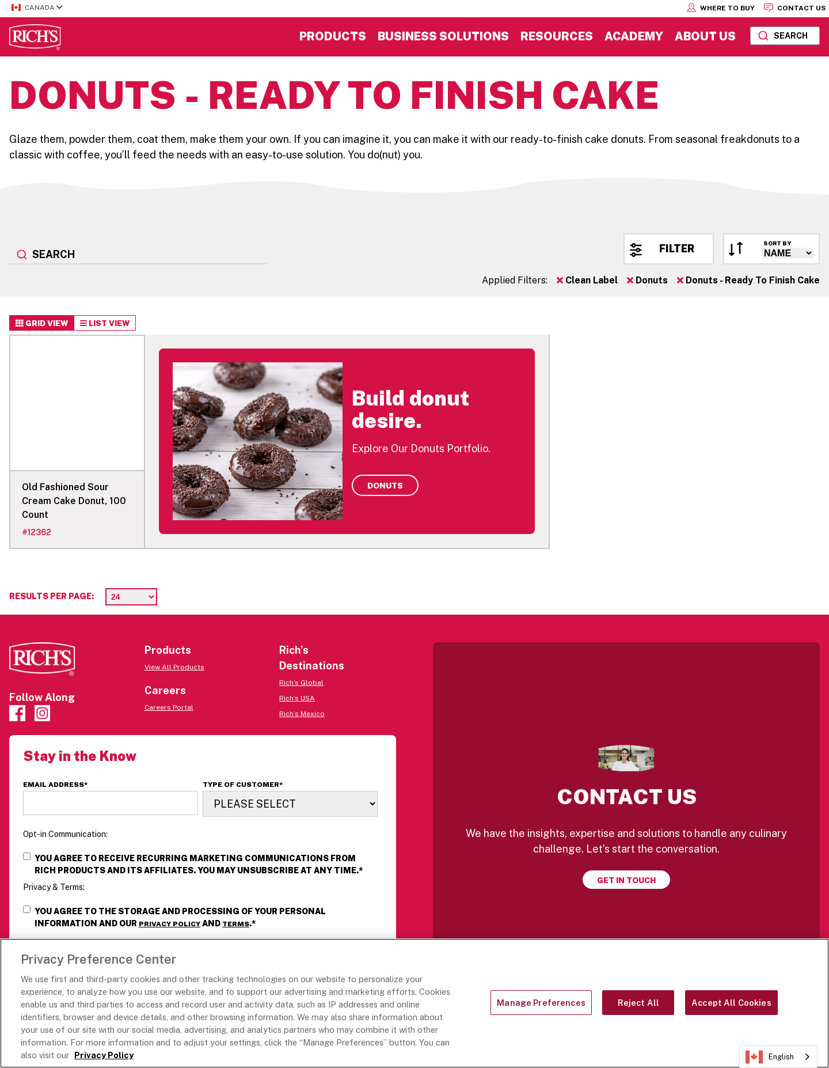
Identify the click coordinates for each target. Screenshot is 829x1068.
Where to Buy (721, 7)
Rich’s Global (301, 683)
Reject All (638, 1003)
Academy (633, 36)
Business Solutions (443, 36)
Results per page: (51, 596)
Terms (235, 924)
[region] (414, 1003)
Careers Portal (168, 707)
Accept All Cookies (731, 1003)
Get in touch (626, 880)
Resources (556, 36)
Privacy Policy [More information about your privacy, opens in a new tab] (104, 1055)
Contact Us (795, 7)
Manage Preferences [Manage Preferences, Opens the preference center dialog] (541, 1003)
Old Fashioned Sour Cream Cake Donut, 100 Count (74, 501)
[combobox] (785, 35)
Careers (165, 690)
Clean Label (587, 280)
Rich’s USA (297, 698)
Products (332, 36)
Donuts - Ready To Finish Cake (748, 280)
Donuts (647, 280)
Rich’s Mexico (302, 714)
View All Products (174, 667)
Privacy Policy (169, 924)
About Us (705, 36)
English (770, 1057)
